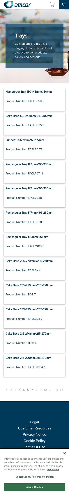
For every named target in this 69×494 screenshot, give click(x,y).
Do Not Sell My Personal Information (34, 477)
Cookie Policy (35, 440)
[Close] (65, 453)
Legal (34, 422)
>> (61, 390)
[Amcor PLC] (17, 4)
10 (45, 390)
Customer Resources (34, 428)
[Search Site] (64, 4)
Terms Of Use (34, 447)
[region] (34, 471)
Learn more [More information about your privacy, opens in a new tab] (53, 469)
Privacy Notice (34, 434)
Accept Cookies (34, 487)
